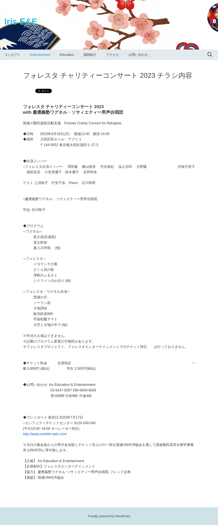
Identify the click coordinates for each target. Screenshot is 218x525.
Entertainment (40, 54)
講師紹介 (89, 54)
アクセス (112, 54)
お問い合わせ (138, 54)
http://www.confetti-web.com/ (45, 434)
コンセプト (12, 54)
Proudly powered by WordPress (109, 516)
